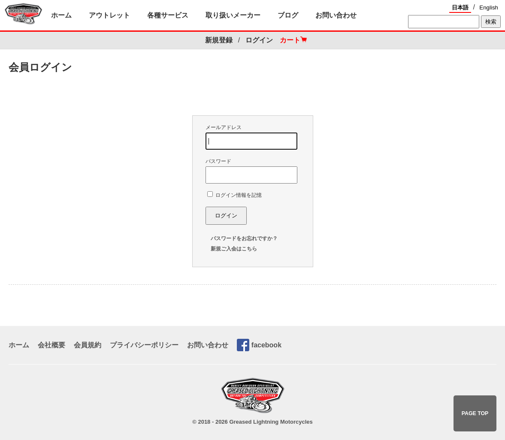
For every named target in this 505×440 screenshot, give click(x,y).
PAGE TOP (475, 413)
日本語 (460, 7)
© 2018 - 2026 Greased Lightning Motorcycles (252, 422)
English (488, 7)
